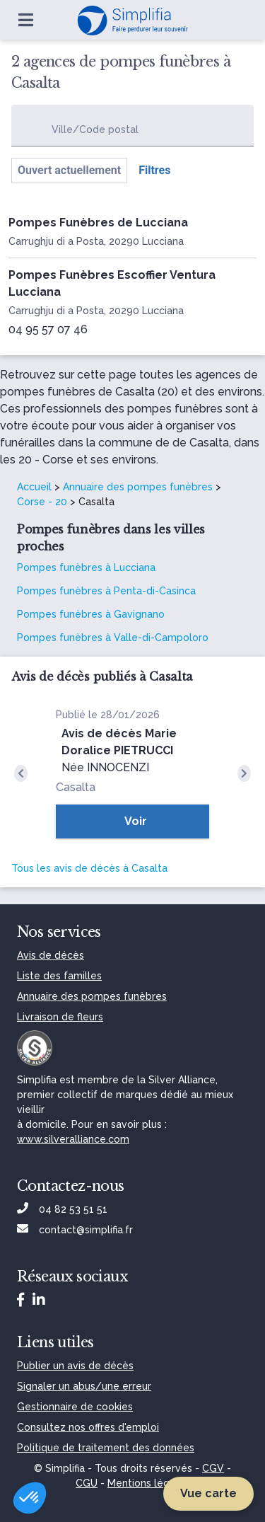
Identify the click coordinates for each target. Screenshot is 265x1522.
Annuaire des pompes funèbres (138, 486)
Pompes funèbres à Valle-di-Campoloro (112, 637)
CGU (87, 1483)
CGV (213, 1468)
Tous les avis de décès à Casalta (89, 868)
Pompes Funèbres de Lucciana (98, 222)
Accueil (34, 486)
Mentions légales (148, 1483)
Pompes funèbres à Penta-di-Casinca (106, 590)
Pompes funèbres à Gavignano (91, 614)
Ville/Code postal (95, 129)
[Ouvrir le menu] (25, 20)
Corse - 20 (42, 501)
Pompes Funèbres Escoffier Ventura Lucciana (112, 283)
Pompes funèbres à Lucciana (86, 567)
